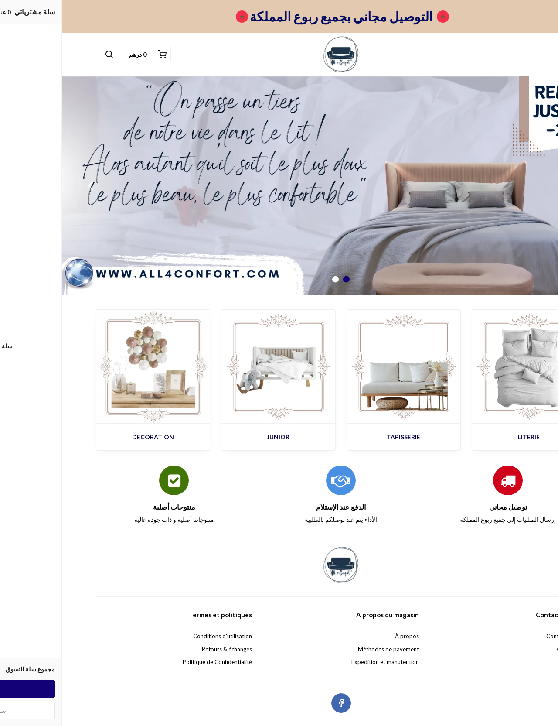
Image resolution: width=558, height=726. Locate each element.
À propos (345, 636)
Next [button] (28, 185)
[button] (47, 54)
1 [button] (284, 279)
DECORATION (91, 437)
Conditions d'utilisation (160, 636)
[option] (279, 185)
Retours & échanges (165, 649)
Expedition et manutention (323, 661)
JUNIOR (216, 437)
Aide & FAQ (509, 649)
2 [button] (273, 279)
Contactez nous (504, 636)
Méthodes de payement (326, 649)
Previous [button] (530, 185)
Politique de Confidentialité (155, 661)
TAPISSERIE (341, 437)
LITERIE (467, 437)
